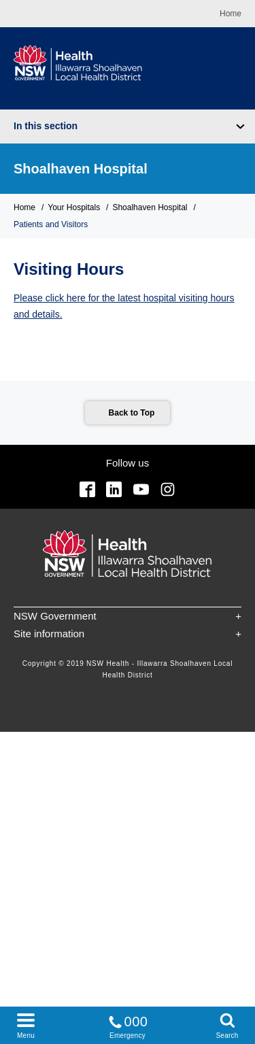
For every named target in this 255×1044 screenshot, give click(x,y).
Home (230, 13)
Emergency (127, 1024)
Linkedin (114, 489)
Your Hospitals (74, 207)
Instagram (167, 489)
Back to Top (132, 413)
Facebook (87, 489)
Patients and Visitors (51, 224)
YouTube (141, 489)
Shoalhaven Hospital (81, 168)
